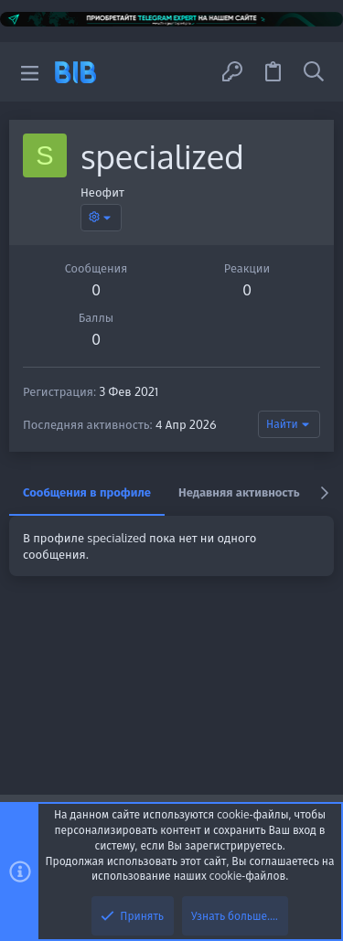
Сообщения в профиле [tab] (87, 492)
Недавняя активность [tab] (239, 492)
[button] (29, 72)
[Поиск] (314, 72)
